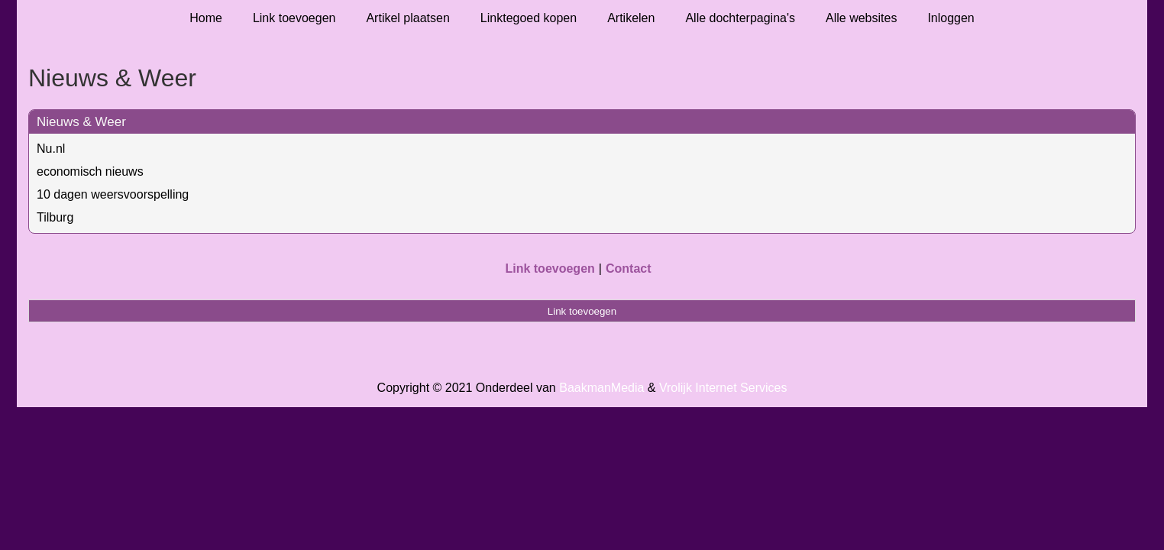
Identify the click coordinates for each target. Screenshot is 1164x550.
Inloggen (950, 17)
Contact (629, 268)
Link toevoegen (294, 17)
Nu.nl (51, 148)
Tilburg (55, 217)
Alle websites (861, 17)
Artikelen (631, 17)
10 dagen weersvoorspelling (113, 194)
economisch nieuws (90, 171)
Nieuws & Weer (81, 122)
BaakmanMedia (601, 387)
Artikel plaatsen (407, 17)
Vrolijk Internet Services (723, 387)
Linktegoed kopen (528, 17)
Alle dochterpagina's (740, 17)
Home (205, 17)
